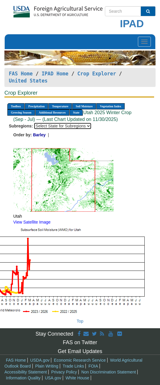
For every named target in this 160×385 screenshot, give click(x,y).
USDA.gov (40, 360)
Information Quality (23, 378)
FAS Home (21, 74)
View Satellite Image (32, 222)
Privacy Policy (64, 372)
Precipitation (36, 106)
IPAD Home (55, 74)
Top (80, 321)
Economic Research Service (80, 360)
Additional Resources (52, 112)
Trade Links (73, 366)
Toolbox (16, 106)
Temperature (60, 106)
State (76, 112)
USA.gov (53, 378)
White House (77, 378)
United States (28, 81)
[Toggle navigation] (144, 42)
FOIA (93, 366)
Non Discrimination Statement (108, 372)
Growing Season (21, 112)
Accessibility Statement (25, 372)
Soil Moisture (84, 106)
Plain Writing (46, 366)
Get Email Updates (80, 351)
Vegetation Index (110, 106)
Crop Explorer (96, 74)
